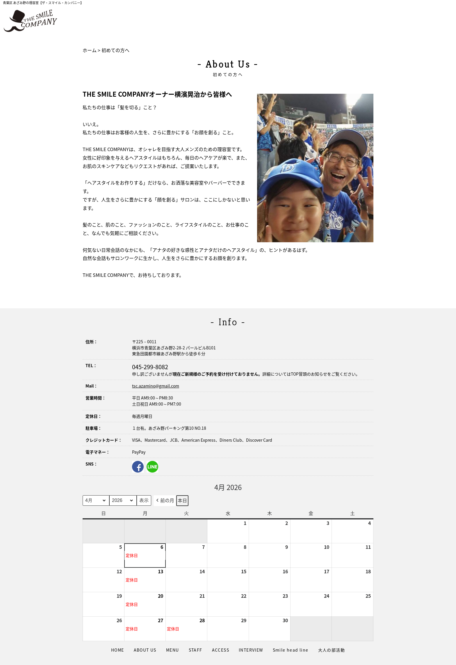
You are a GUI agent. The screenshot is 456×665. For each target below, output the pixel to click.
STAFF (195, 650)
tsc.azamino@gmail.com (155, 386)
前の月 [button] (164, 501)
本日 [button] (182, 500)
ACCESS (220, 650)
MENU (172, 650)
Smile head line (291, 650)
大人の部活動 (331, 650)
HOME (117, 650)
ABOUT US (145, 650)
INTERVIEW (251, 650)
